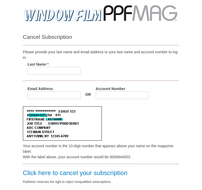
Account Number (110, 89)
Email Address (40, 89)
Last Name (38, 64)
